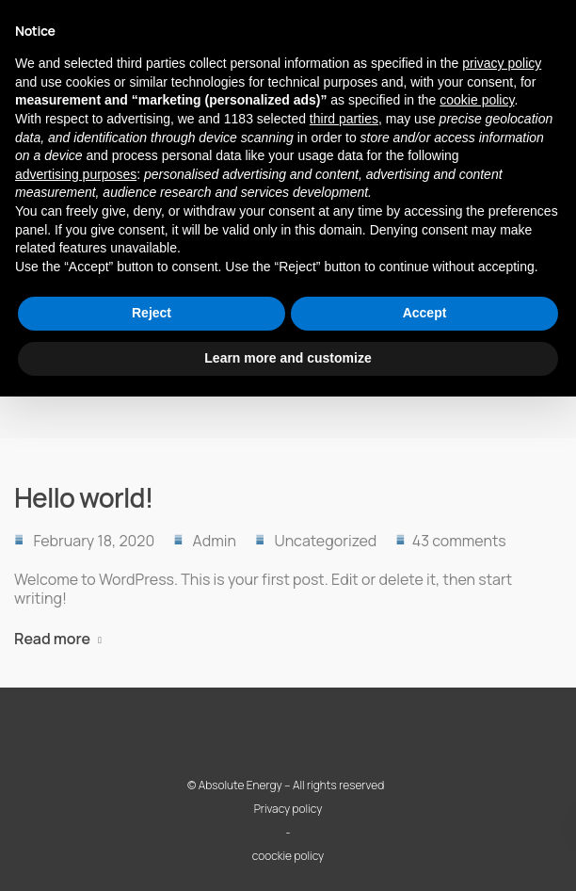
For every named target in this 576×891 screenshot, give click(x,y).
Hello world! (83, 497)
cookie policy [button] (477, 99)
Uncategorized (325, 540)
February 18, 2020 (93, 540)
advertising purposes (75, 174)
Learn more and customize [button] (287, 357)
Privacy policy (288, 809)
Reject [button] (151, 312)
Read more (52, 638)
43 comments (459, 540)
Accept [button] (425, 312)
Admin (214, 540)
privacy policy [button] (501, 63)
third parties (344, 118)
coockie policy (288, 856)
